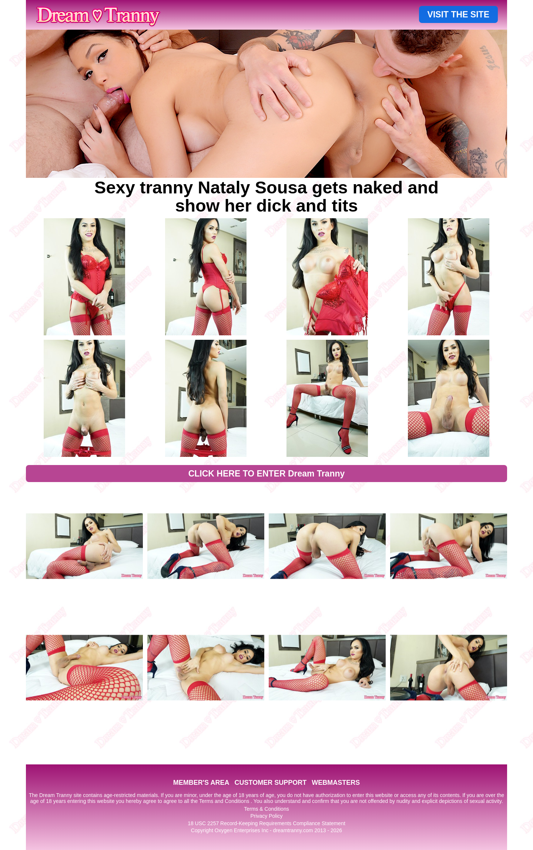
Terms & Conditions (266, 809)
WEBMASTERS (336, 782)
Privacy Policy (266, 816)
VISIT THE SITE (458, 14)
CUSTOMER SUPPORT (270, 782)
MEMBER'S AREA (201, 782)
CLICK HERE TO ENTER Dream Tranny (266, 473)
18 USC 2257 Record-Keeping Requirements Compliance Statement (266, 823)
